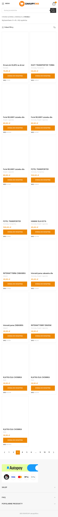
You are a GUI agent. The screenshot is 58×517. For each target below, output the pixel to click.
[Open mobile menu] (6, 3)
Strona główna (7, 17)
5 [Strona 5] (26, 452)
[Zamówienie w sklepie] (54, 27)
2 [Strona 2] (13, 452)
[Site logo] (29, 3)
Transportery (40, 68)
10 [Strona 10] (44, 452)
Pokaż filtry (8, 27)
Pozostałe (5, 68)
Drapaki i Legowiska (8, 120)
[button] (15, 76)
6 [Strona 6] (31, 452)
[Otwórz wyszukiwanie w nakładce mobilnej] (29, 10)
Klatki (4, 380)
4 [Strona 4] (22, 452)
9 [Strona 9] (40, 452)
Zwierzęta (18, 17)
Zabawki (5, 276)
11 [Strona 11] (49, 452)
